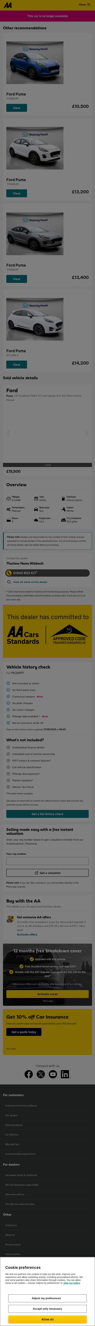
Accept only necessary (47, 1308)
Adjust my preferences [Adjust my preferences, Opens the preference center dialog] (46, 1298)
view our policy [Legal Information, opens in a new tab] (71, 1283)
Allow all (47, 1319)
